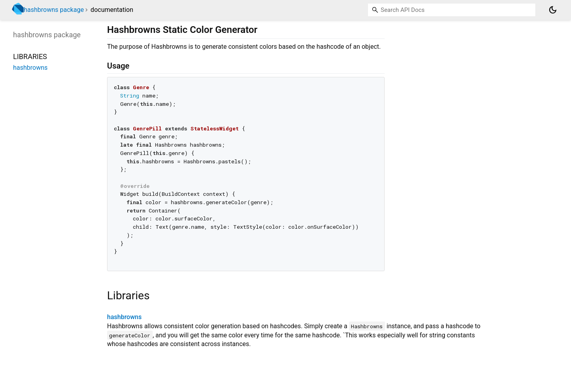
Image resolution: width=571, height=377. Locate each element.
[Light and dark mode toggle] (552, 10)
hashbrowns (124, 317)
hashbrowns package (54, 9)
